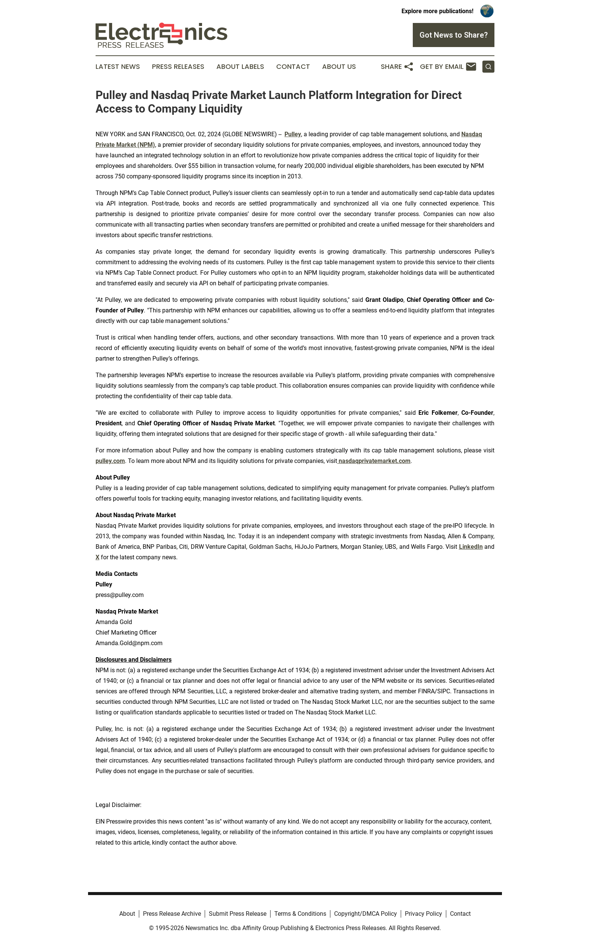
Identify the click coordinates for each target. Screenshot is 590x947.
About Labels (240, 66)
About (127, 913)
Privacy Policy (423, 913)
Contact (293, 66)
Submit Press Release (237, 913)
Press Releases (178, 66)
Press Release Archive (172, 913)
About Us (339, 66)
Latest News (118, 66)
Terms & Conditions (300, 913)
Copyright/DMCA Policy (365, 913)
